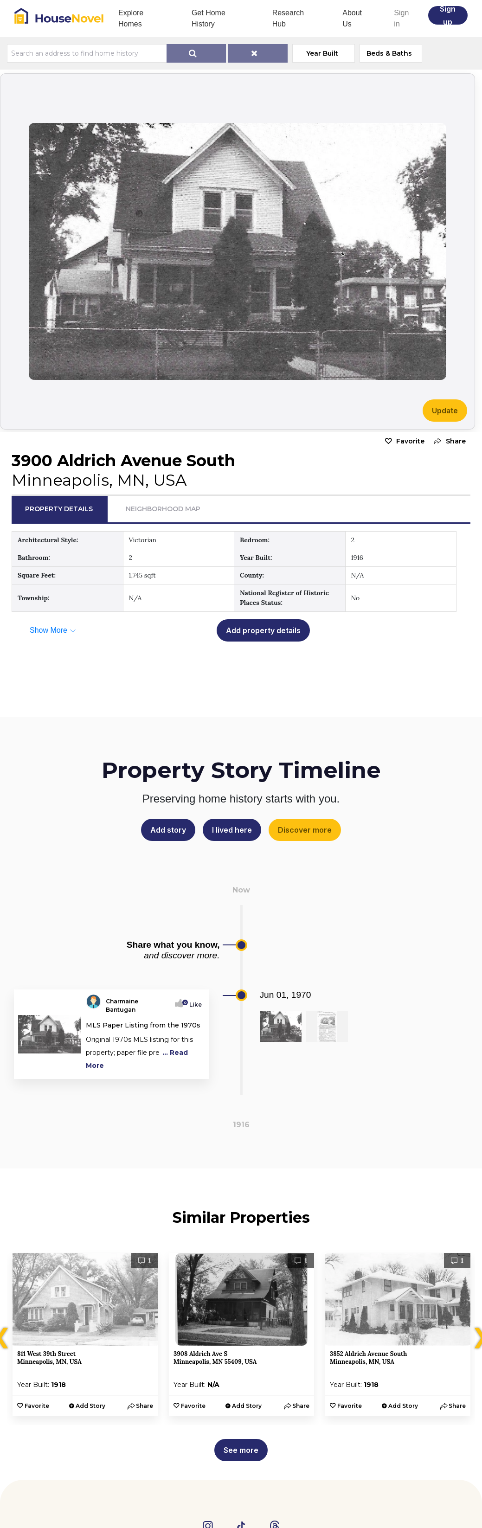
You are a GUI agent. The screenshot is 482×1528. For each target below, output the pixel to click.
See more (241, 1450)
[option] (85, 1334)
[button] (447, 441)
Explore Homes (130, 18)
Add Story (90, 1405)
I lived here (232, 830)
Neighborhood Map (163, 509)
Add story (168, 830)
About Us (352, 18)
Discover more (305, 830)
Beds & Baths (389, 53)
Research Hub (288, 18)
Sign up (448, 15)
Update (445, 410)
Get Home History (208, 18)
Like (193, 1004)
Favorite (410, 441)
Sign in (401, 18)
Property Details (59, 509)
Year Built (322, 53)
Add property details (263, 630)
